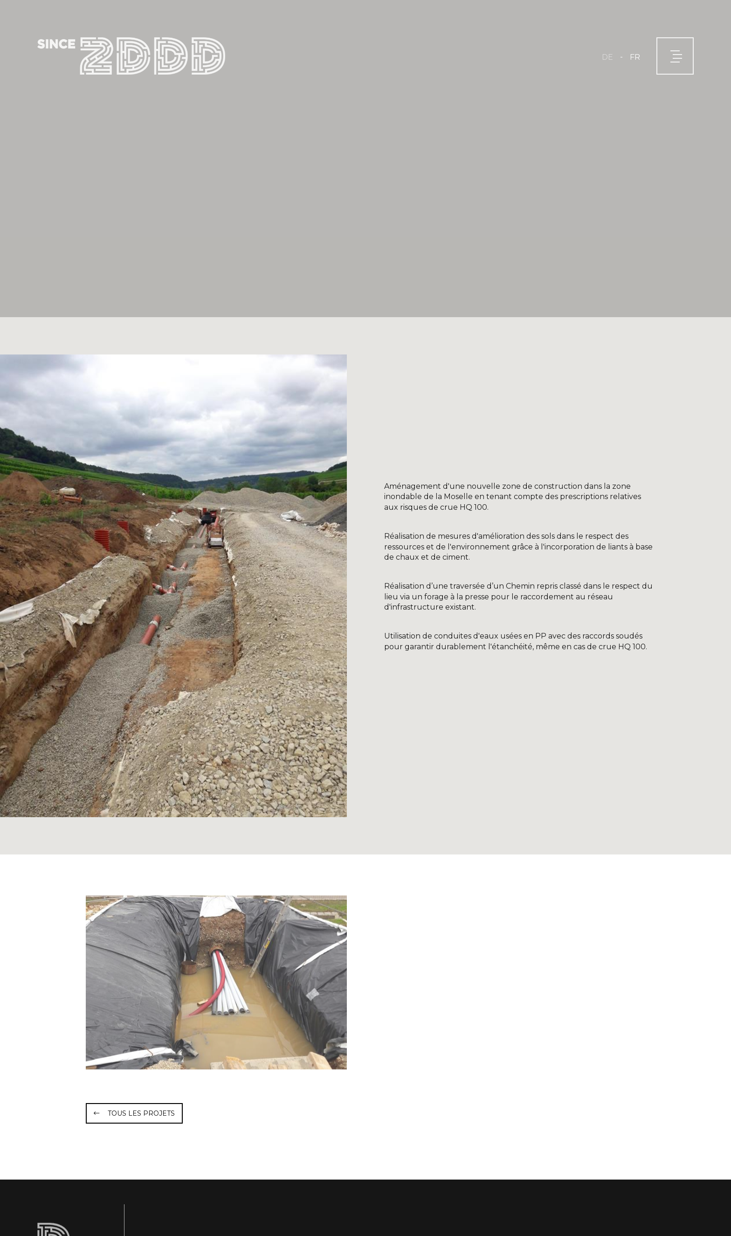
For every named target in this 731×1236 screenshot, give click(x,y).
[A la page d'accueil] (131, 56)
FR (635, 57)
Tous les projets (141, 1113)
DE (607, 57)
